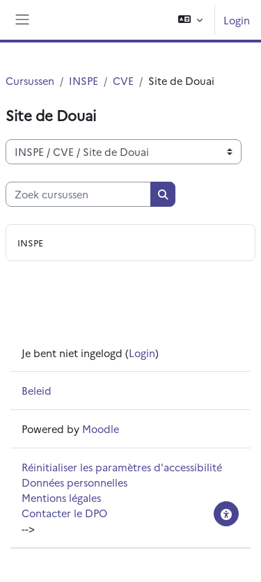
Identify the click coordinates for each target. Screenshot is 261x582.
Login (236, 20)
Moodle (100, 428)
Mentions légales (61, 497)
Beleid (37, 390)
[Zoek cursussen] (78, 194)
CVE (123, 80)
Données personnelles (74, 482)
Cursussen (30, 80)
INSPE (83, 80)
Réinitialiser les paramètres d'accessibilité (122, 466)
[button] (190, 20)
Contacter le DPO (64, 512)
